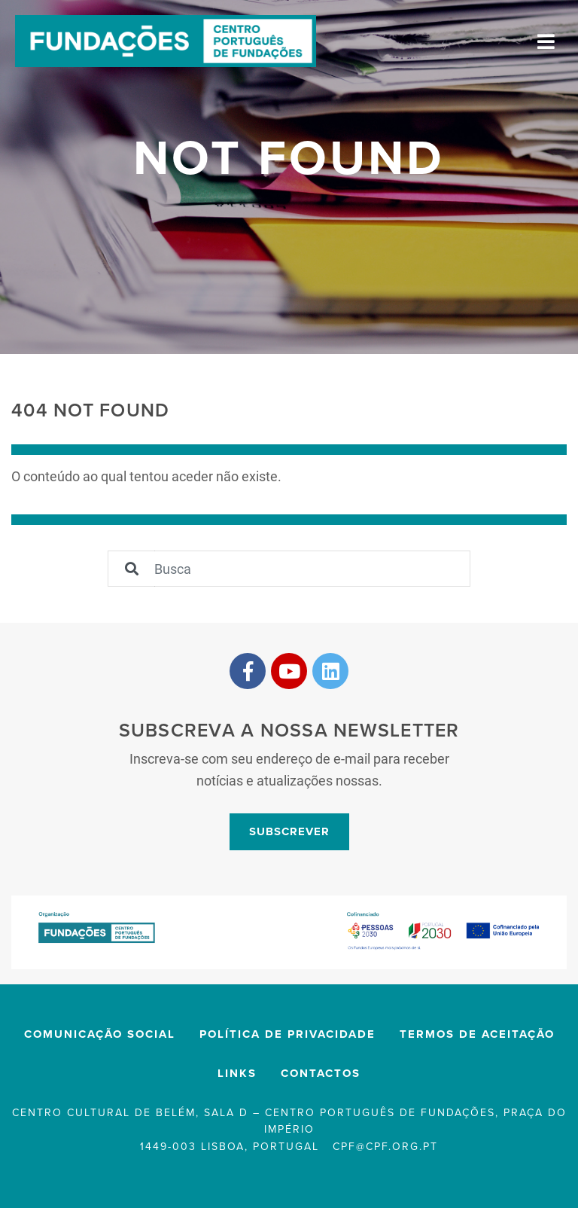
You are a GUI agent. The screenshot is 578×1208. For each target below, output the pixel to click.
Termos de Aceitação (477, 1034)
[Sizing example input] (312, 569)
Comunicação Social (99, 1034)
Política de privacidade (287, 1034)
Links (237, 1073)
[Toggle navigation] (546, 41)
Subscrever (289, 831)
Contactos (320, 1073)
